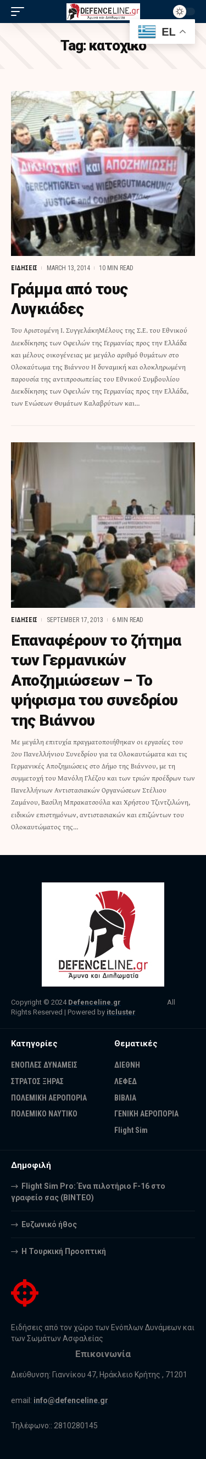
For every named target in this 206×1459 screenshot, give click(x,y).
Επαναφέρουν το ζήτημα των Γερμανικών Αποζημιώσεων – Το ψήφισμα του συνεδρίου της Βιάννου (96, 680)
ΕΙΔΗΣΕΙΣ (24, 268)
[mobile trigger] (20, 11)
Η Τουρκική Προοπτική (63, 1251)
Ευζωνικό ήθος (49, 1224)
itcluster (121, 1012)
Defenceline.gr (94, 1002)
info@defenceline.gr (71, 1400)
